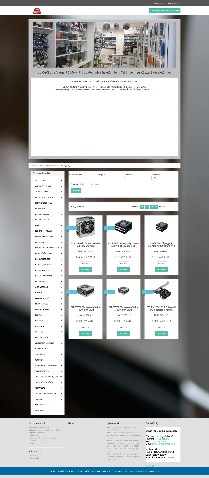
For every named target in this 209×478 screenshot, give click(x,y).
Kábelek (38, 293)
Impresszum (34, 435)
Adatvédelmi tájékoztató (39, 427)
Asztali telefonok (43, 186)
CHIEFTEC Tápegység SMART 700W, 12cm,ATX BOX (161, 246)
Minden (154, 207)
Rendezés (156, 175)
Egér (37, 225)
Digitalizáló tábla (43, 220)
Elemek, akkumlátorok (45, 237)
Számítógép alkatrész (49, 165)
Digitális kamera (42, 214)
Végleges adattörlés (37, 433)
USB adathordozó (42, 405)
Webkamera (40, 410)
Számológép (40, 349)
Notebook (39, 321)
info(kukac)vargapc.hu (164, 444)
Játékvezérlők (41, 287)
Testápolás (40, 388)
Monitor (38, 315)
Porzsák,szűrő (41, 338)
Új (82, 184)
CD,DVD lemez (40, 209)
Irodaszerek (40, 281)
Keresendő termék (76, 175)
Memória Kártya (42, 309)
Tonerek (38, 399)
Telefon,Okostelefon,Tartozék (48, 377)
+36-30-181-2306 (160, 441)
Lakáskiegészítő (42, 298)
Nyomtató (39, 326)
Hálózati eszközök (43, 259)
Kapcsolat (150, 466)
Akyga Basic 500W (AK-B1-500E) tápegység (85, 244)
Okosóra (39, 332)
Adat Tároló (40, 181)
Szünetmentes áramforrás (46, 366)
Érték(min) (101, 175)
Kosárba (86, 270)
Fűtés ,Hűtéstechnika (44, 253)
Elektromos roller (43, 231)
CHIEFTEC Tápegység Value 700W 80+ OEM (123, 308)
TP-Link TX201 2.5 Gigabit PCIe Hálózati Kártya (161, 308)
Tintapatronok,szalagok (45, 394)
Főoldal (34, 165)
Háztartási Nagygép (43, 276)
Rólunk (31, 443)
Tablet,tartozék (42, 371)
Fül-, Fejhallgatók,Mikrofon (47, 248)
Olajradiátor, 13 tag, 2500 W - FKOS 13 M (123, 443)
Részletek (85, 264)
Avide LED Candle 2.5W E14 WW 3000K (122, 446)
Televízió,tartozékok (44, 382)
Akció (74, 184)
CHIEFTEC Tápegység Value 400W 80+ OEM (86, 308)
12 (142, 207)
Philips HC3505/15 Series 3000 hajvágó (122, 441)
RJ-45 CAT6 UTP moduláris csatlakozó (122, 433)
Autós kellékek (41, 192)
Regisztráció (173, 3)
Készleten (94, 184)
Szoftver (39, 360)
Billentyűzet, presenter (45, 197)
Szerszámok (40, 354)
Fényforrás (40, 242)
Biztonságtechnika (43, 203)
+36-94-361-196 (161, 439)
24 (147, 207)
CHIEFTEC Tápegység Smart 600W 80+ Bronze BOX (123, 244)
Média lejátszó (41, 304)
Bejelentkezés (160, 3)
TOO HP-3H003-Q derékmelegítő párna (122, 454)
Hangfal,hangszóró (43, 265)
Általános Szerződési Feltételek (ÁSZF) (45, 430)
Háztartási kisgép (43, 270)
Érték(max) (129, 175)
